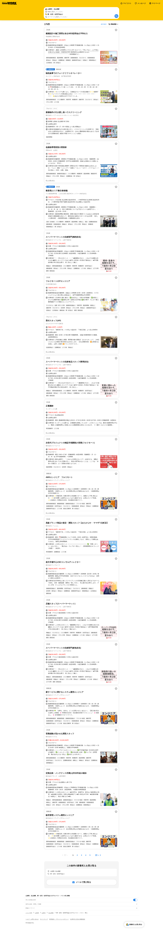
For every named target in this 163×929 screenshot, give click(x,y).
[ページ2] (77, 855)
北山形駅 (51, 913)
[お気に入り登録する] (116, 29)
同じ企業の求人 (50, 180)
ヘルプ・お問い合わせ (32, 919)
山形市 (44, 913)
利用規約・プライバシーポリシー (59, 919)
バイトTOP (29, 913)
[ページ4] (86, 855)
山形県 (37, 913)
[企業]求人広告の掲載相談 (77, 919)
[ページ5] (90, 855)
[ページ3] (81, 855)
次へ (97, 855)
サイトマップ (44, 919)
